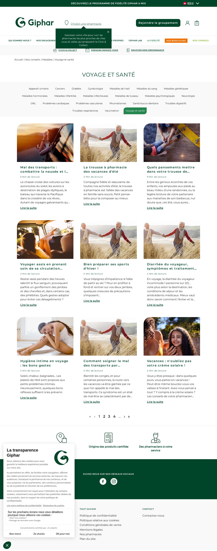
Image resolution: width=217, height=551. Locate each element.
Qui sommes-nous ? (19, 40)
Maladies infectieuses (90, 96)
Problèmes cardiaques (36, 103)
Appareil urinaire (42, 88)
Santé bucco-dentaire (123, 103)
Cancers (62, 88)
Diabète (77, 88)
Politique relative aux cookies (99, 521)
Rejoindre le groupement (157, 22)
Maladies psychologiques (153, 96)
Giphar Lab (135, 40)
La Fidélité (153, 40)
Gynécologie (95, 88)
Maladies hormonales (32, 96)
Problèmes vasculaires (68, 103)
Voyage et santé (118, 111)
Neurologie (180, 96)
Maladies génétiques (173, 88)
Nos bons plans (176, 40)
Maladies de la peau (120, 96)
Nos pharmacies (91, 535)
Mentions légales (91, 530)
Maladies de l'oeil (119, 88)
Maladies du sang (144, 88)
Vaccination (96, 111)
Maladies (47, 59)
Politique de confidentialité (98, 516)
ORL (195, 96)
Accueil (18, 59)
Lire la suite (28, 208)
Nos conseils (201, 40)
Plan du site (88, 539)
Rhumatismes (96, 103)
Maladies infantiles (62, 96)
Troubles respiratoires (181, 103)
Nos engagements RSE (49, 40)
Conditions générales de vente (100, 525)
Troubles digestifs (151, 103)
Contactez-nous (153, 516)
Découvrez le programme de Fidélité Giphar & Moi (108, 3)
